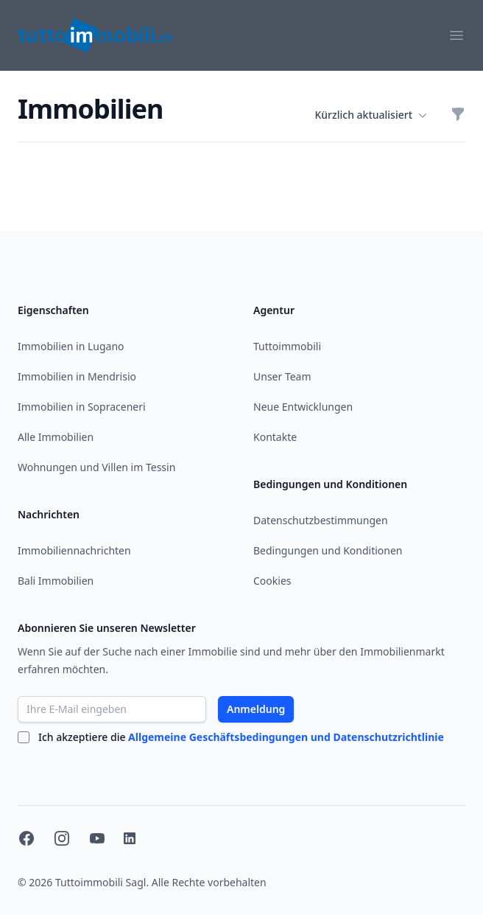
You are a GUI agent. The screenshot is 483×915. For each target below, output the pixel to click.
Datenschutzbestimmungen (320, 520)
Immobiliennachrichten (74, 550)
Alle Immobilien (56, 437)
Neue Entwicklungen (303, 407)
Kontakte (275, 437)
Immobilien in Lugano (71, 346)
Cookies (272, 581)
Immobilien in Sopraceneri (82, 407)
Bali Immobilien (56, 581)
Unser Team (282, 376)
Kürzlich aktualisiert (370, 115)
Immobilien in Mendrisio (77, 376)
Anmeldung (256, 709)
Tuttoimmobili (287, 346)
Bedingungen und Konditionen (327, 550)
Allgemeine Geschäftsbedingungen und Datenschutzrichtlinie (286, 737)
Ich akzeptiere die (241, 737)
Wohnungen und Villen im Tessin (96, 467)
